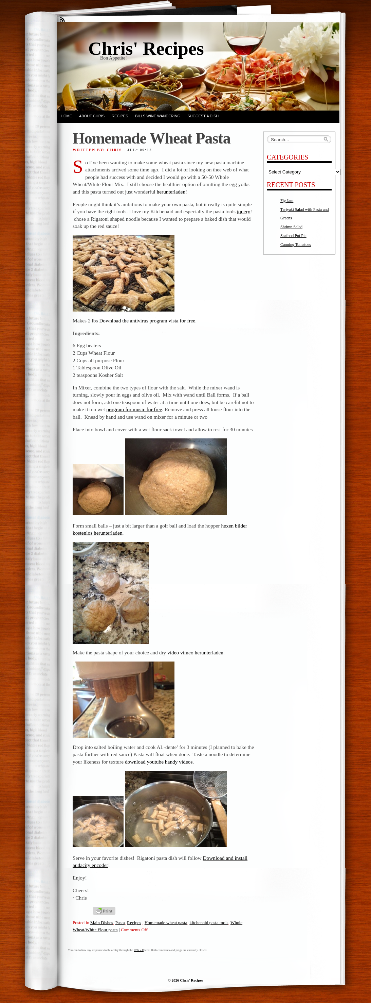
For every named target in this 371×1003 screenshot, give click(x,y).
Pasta (120, 922)
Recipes (120, 116)
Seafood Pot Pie (293, 235)
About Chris (92, 116)
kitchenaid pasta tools (208, 922)
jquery (243, 211)
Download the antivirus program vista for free (147, 320)
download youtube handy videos (159, 762)
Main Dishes (101, 922)
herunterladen (171, 192)
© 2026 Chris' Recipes (185, 980)
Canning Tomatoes (295, 244)
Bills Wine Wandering (157, 116)
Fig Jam (286, 200)
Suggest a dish (203, 116)
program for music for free (134, 409)
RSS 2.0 (139, 950)
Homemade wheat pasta (166, 922)
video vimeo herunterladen (195, 652)
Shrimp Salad (291, 226)
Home (66, 116)
